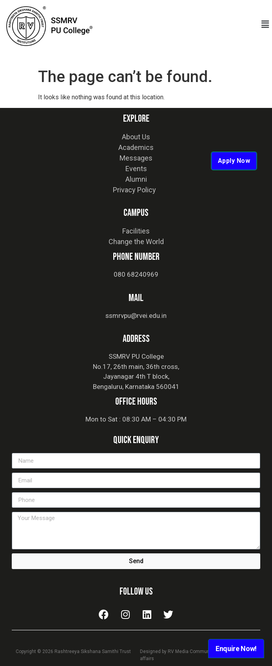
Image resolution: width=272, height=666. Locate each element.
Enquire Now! (236, 648)
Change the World (136, 241)
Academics (136, 147)
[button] (265, 24)
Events (136, 168)
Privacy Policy (134, 190)
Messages (136, 158)
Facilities (136, 231)
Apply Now (234, 160)
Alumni (136, 179)
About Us (136, 137)
